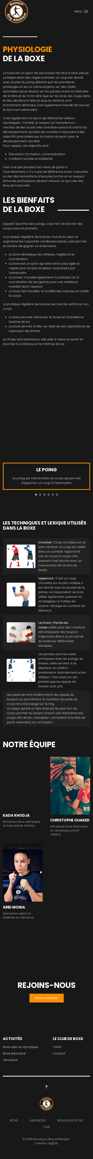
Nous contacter (46, 998)
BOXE (14, 1120)
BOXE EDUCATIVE (70, 1120)
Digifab (53, 1143)
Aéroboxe (10, 1060)
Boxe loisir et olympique (20, 1047)
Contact (59, 1053)
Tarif (46, 1127)
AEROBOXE (37, 1120)
